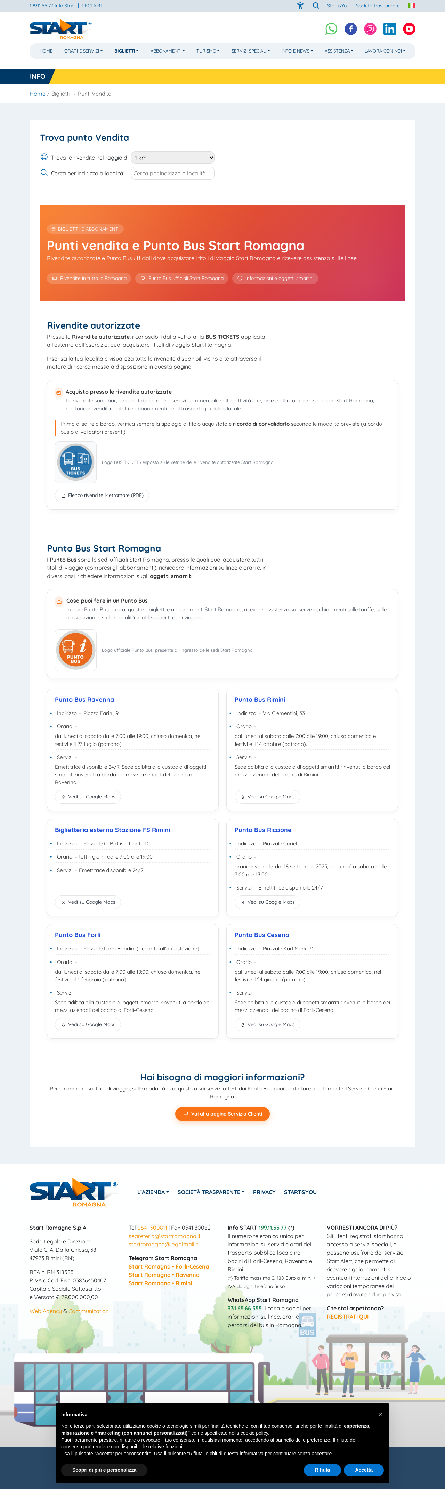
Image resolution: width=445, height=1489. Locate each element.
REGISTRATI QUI (348, 1316)
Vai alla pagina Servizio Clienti (222, 1114)
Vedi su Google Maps (88, 797)
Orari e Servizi (81, 51)
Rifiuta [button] (322, 1470)
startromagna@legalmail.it (163, 1244)
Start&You (300, 1192)
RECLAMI (92, 5)
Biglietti (124, 51)
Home (46, 51)
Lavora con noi (383, 51)
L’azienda (151, 1192)
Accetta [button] (364, 1470)
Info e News (295, 51)
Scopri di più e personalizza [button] (104, 1470)
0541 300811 (152, 1227)
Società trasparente (378, 5)
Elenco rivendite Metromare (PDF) (102, 495)
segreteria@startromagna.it (164, 1235)
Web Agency (46, 1310)
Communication (88, 1310)
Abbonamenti (166, 51)
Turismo (206, 51)
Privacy (264, 1192)
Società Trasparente (209, 1192)
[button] (380, 1414)
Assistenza (337, 51)
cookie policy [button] (254, 1433)
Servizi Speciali (249, 51)
